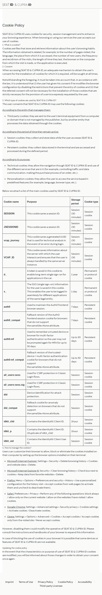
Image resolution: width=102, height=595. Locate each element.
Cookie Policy (65, 581)
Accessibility (85, 581)
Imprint (9, 581)
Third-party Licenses (51, 585)
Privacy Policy (45, 581)
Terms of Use (26, 581)
